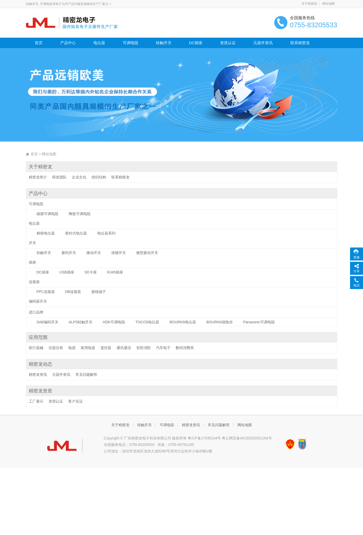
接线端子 (98, 292)
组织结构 (99, 177)
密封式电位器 (76, 233)
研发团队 (59, 177)
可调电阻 (130, 43)
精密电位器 (46, 233)
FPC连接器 (46, 292)
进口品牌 (36, 312)
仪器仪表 (56, 348)
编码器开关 (38, 301)
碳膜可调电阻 (47, 214)
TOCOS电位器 (147, 322)
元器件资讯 (263, 43)
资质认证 (228, 43)
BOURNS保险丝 (219, 322)
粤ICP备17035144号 (204, 438)
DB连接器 (73, 292)
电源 (72, 348)
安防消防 (143, 348)
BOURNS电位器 (182, 322)
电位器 (99, 43)
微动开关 (93, 253)
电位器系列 (106, 233)
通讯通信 (124, 348)
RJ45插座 (115, 272)
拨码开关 (68, 253)
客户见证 (75, 401)
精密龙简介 (38, 177)
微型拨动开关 (147, 253)
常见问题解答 (86, 374)
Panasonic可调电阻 (259, 322)
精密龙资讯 (38, 374)
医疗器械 (36, 348)
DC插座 (196, 43)
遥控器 (105, 348)
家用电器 (88, 348)
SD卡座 (91, 272)
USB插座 (66, 272)
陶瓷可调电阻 (80, 214)
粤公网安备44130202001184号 (247, 438)
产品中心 (68, 43)
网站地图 (328, 3)
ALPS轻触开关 (81, 322)
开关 (32, 243)
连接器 (34, 282)
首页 (39, 43)
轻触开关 (164, 43)
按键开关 (118, 253)
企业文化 (79, 177)
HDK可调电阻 (114, 322)
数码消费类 (185, 348)
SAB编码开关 (47, 322)
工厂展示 (36, 401)
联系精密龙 (300, 43)
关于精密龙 (309, 3)
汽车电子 (163, 348)
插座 (32, 262)
